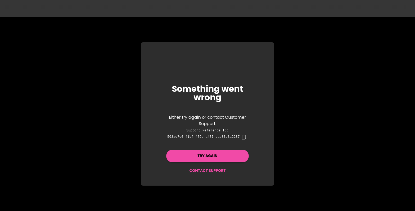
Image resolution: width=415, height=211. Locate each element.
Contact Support (207, 170)
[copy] (244, 137)
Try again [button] (207, 155)
